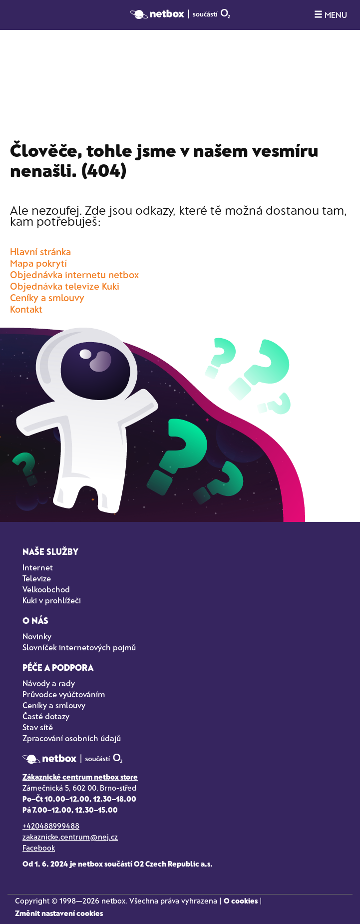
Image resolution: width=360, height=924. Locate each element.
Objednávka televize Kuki (64, 286)
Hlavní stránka (40, 251)
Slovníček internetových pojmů (79, 647)
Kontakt (26, 309)
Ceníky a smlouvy (47, 297)
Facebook (38, 847)
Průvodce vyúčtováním (63, 694)
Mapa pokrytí (38, 263)
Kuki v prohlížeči (51, 600)
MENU (330, 14)
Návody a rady (48, 683)
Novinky (36, 636)
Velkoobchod (46, 589)
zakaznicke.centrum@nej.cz (70, 836)
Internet (37, 567)
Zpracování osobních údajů (71, 738)
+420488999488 (50, 825)
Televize (36, 578)
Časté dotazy (45, 716)
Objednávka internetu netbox (74, 274)
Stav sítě (37, 727)
